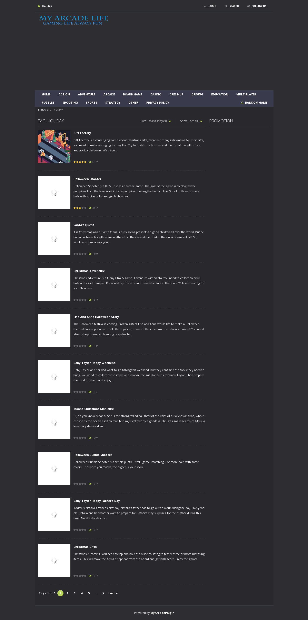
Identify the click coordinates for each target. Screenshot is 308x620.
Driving (197, 94)
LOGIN (212, 6)
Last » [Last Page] (113, 593)
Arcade (109, 94)
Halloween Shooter (87, 179)
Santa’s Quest (83, 225)
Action (64, 94)
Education (219, 94)
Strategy (112, 102)
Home (46, 94)
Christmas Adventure (89, 271)
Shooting (70, 102)
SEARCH (234, 6)
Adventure (86, 94)
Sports (91, 102)
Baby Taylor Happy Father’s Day (96, 501)
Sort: (143, 121)
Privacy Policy (157, 102)
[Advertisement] (154, 59)
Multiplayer (246, 94)
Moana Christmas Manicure (93, 409)
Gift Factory (82, 133)
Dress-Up (176, 94)
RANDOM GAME (255, 102)
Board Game (132, 94)
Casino (155, 94)
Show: (184, 121)
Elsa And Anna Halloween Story (96, 317)
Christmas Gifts (85, 547)
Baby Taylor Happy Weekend (94, 363)
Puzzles (48, 102)
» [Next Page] (103, 593)
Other (133, 102)
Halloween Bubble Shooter (92, 455)
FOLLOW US (259, 6)
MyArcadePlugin (162, 613)
